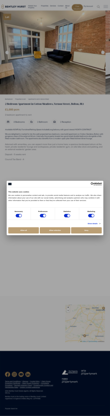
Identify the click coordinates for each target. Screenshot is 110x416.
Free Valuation (77, 7)
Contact (60, 6)
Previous (7, 52)
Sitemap (25, 381)
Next (103, 52)
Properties (44, 6)
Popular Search (11, 409)
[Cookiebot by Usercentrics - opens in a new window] (92, 184)
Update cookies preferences (30, 387)
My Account (89, 6)
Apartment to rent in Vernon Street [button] (38, 99)
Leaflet (83, 341)
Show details (93, 223)
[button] (103, 308)
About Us (67, 7)
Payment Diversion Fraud (23, 385)
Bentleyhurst (9, 99)
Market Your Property (32, 7)
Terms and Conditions (13, 381)
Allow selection (55, 230)
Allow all (23, 230)
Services (53, 6)
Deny (86, 230)
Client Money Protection (30, 383)
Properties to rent (20, 99)
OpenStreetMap (92, 341)
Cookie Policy (35, 381)
